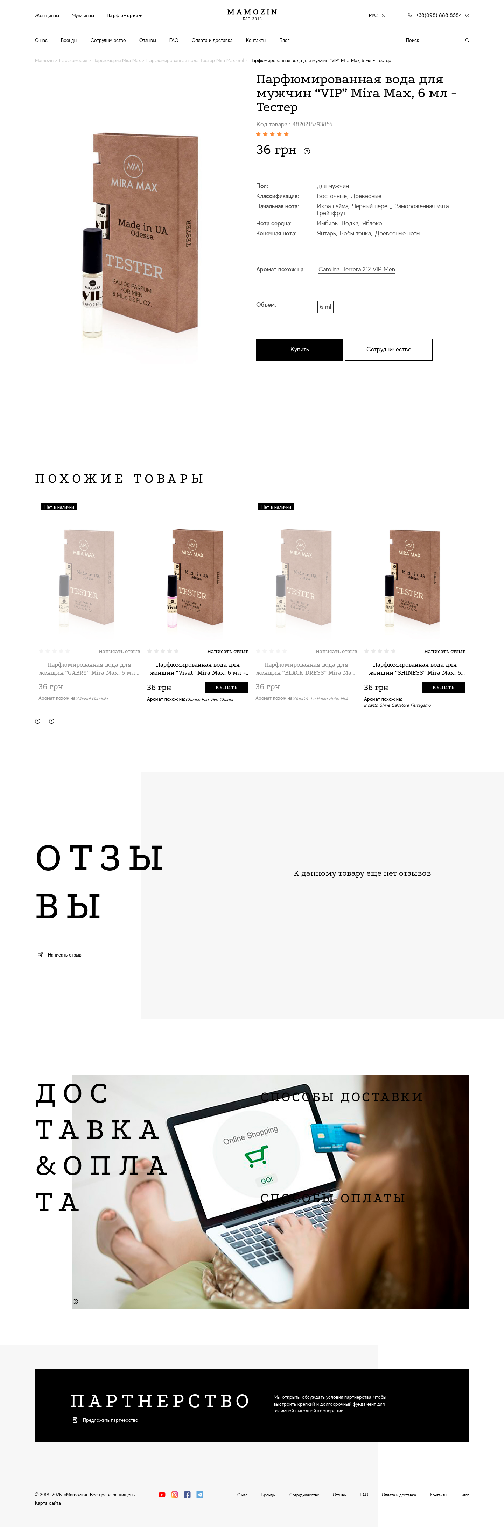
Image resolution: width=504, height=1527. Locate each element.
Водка (350, 223)
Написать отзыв (119, 651)
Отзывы (147, 40)
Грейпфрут (331, 213)
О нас (41, 40)
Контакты (256, 40)
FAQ (173, 40)
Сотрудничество (108, 40)
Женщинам (47, 15)
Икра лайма (332, 206)
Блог (284, 40)
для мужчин (333, 185)
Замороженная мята (422, 206)
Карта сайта (48, 1503)
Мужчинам (83, 15)
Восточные (332, 195)
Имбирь (327, 223)
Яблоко (372, 223)
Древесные (366, 195)
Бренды (69, 40)
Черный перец (371, 206)
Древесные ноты (397, 233)
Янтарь (326, 233)
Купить (299, 349)
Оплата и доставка (212, 40)
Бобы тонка (355, 233)
